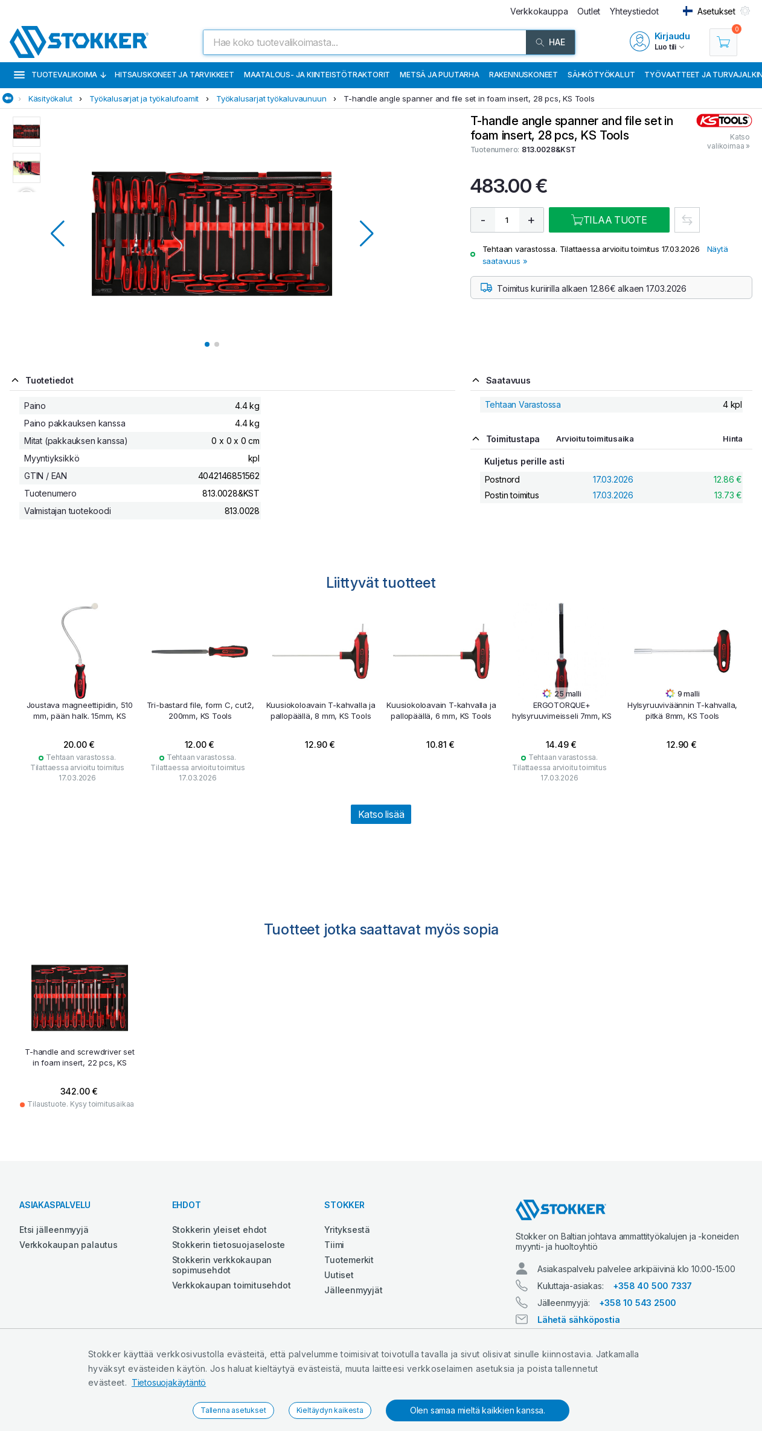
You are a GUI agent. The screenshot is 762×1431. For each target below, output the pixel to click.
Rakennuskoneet (523, 74)
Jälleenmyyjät (353, 1290)
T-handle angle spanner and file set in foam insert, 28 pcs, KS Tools (469, 98)
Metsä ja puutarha (439, 74)
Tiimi (334, 1245)
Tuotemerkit (349, 1260)
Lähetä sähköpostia (578, 1319)
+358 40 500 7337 (652, 1286)
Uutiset (339, 1275)
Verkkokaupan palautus (68, 1245)
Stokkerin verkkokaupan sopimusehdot (222, 1265)
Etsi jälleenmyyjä (54, 1229)
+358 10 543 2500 (637, 1303)
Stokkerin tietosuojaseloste (229, 1245)
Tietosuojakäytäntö (169, 1382)
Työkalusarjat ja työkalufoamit (144, 98)
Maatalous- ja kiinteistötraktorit (317, 74)
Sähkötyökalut (601, 74)
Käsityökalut (50, 98)
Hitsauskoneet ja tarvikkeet (174, 74)
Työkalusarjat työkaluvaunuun (271, 98)
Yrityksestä (347, 1229)
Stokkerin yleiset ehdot (219, 1229)
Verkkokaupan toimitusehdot (231, 1285)
